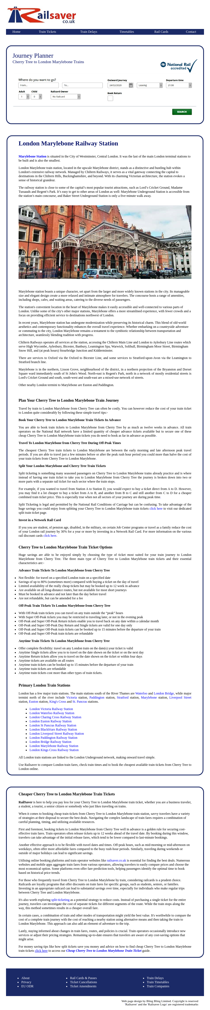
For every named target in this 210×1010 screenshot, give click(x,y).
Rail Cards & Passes (83, 978)
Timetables (126, 32)
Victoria (71, 697)
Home (17, 32)
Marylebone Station (32, 156)
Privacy (26, 982)
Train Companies (158, 986)
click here (156, 508)
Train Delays (88, 32)
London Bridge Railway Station (50, 742)
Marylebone (149, 697)
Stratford (123, 697)
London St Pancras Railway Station (53, 725)
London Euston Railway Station (51, 721)
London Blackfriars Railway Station (53, 729)
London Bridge (164, 693)
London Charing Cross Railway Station (55, 717)
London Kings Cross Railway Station (54, 750)
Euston (33, 702)
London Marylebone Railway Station (54, 746)
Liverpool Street (180, 697)
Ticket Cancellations (83, 982)
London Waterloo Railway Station (52, 713)
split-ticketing (60, 900)
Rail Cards (161, 32)
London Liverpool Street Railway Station (57, 733)
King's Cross (57, 702)
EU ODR (27, 986)
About (25, 978)
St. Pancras (79, 702)
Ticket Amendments (83, 986)
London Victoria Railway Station (51, 709)
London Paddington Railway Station (53, 738)
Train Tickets (47, 32)
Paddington (96, 697)
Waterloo (141, 693)
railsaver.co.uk (116, 860)
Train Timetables (158, 982)
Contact (191, 32)
